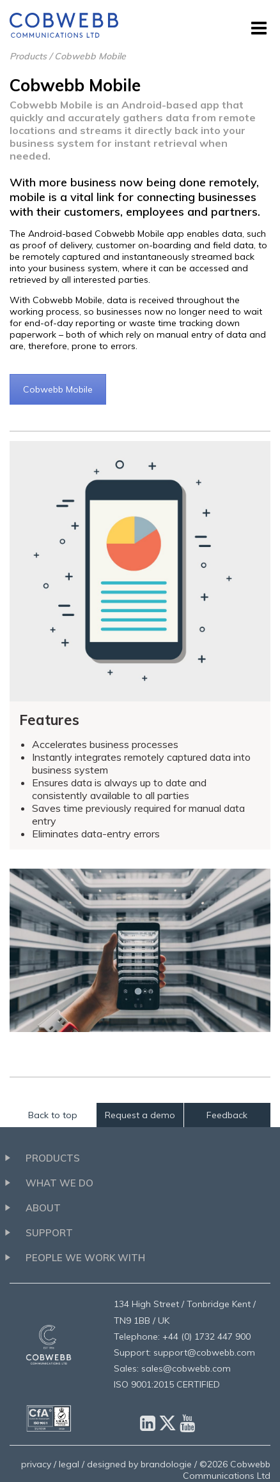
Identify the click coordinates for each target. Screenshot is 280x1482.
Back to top (52, 1115)
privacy (36, 1464)
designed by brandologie (139, 1464)
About (43, 1208)
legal (69, 1464)
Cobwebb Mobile (58, 389)
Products (28, 56)
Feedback (226, 1115)
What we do (59, 1183)
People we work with (85, 1258)
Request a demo (140, 1115)
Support (49, 1233)
